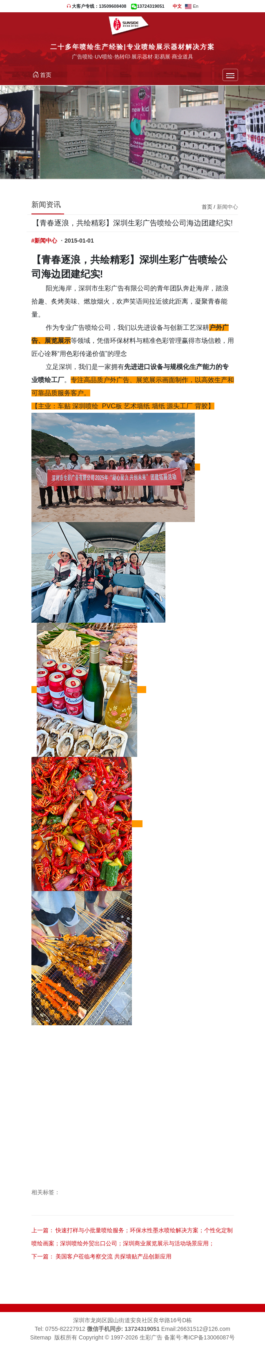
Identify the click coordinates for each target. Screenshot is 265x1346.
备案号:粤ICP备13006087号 (199, 1337)
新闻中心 (227, 207)
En (191, 6)
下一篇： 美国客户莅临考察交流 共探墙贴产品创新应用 (101, 1256)
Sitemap (40, 1337)
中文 (177, 6)
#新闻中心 (44, 240)
